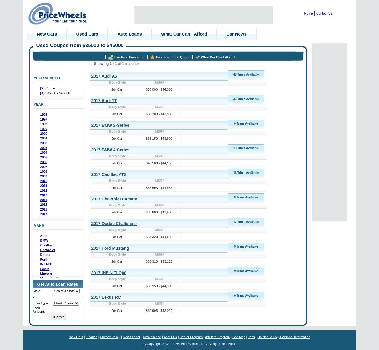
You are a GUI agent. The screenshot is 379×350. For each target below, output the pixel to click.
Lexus (45, 269)
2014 (43, 200)
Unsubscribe (152, 337)
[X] (43, 88)
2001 (43, 138)
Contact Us (324, 13)
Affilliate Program (217, 337)
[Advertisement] (203, 15)
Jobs (251, 337)
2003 (43, 148)
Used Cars (87, 33)
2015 (43, 204)
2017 (43, 214)
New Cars (47, 33)
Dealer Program (191, 337)
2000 (43, 133)
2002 (43, 143)
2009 (43, 176)
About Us (170, 337)
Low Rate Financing (129, 57)
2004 (43, 152)
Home (308, 13)
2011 (43, 185)
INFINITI (46, 264)
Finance (91, 337)
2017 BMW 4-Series (110, 149)
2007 (43, 166)
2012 (43, 190)
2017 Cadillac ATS (109, 174)
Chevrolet (47, 250)
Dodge (45, 254)
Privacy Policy (110, 337)
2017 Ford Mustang (110, 248)
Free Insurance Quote (173, 57)
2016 (43, 209)
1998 (43, 124)
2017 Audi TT (104, 100)
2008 (43, 171)
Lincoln (46, 273)
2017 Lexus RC (106, 297)
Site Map (238, 337)
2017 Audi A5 (104, 76)
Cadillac (46, 245)
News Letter (131, 337)
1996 (43, 114)
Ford (43, 259)
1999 (43, 129)
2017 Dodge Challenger (114, 223)
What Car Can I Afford (184, 33)
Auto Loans (130, 33)
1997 (43, 119)
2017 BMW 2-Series (110, 125)
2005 (43, 157)
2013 (43, 195)
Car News (236, 33)
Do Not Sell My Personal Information (284, 337)
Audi (43, 235)
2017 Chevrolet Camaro (114, 199)
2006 (43, 162)
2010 (43, 181)
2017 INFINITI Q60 (108, 272)
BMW (44, 240)
